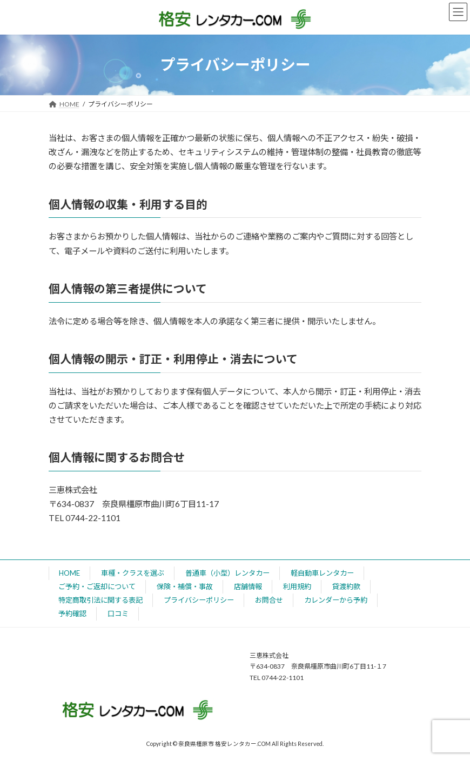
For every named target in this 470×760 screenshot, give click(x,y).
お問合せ (269, 600)
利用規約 (297, 586)
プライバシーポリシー (199, 600)
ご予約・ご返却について (97, 586)
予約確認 (72, 613)
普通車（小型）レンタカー (227, 573)
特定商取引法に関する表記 (100, 600)
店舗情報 (248, 586)
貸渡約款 (346, 586)
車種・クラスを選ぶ (132, 573)
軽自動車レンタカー (322, 573)
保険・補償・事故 (185, 586)
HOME (69, 573)
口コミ (118, 613)
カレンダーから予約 (335, 600)
